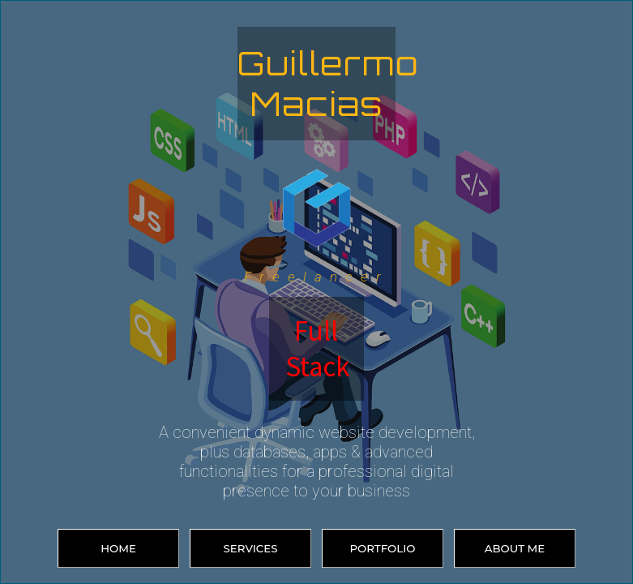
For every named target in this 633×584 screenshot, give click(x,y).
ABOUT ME (515, 548)
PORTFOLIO (383, 548)
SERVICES (250, 548)
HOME (118, 548)
